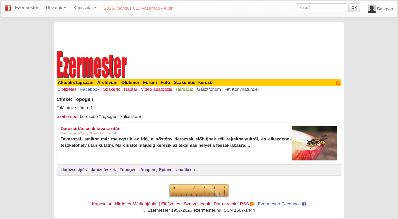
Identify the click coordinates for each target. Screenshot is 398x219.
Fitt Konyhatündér (241, 89)
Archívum (107, 82)
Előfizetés (67, 89)
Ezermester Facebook (282, 203)
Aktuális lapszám (76, 82)
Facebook (90, 89)
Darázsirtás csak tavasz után (91, 128)
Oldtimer (130, 82)
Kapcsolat (101, 203)
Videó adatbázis (156, 89)
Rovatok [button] (56, 7)
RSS (247, 203)
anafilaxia (185, 170)
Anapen (147, 170)
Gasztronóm (209, 89)
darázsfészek (103, 170)
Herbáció (184, 89)
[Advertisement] (199, 36)
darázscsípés (74, 170)
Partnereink (225, 203)
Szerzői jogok (197, 203)
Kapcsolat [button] (84, 7)
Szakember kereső (193, 82)
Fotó (165, 82)
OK (354, 8)
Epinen (165, 170)
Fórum (150, 82)
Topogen (128, 170)
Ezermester (26, 7)
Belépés (385, 8)
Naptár (130, 89)
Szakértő (111, 89)
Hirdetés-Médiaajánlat (136, 203)
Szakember (68, 116)
